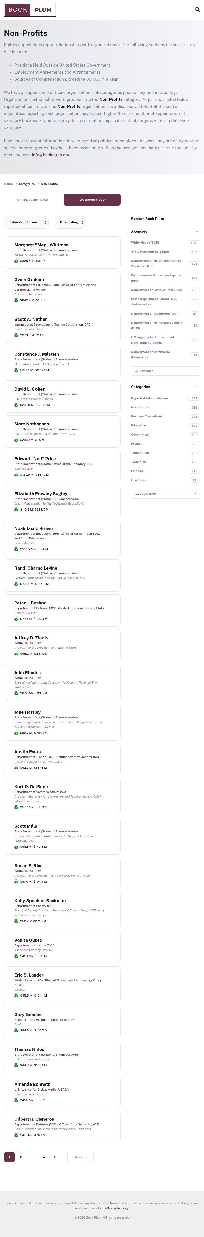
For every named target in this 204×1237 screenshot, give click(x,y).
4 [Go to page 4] (44, 1157)
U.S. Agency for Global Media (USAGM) (42, 1089)
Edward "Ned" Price (35, 458)
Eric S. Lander (29, 975)
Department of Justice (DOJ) (34, 945)
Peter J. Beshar (30, 602)
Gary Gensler (28, 1014)
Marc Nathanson (31, 423)
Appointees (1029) (92, 199)
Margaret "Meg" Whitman (41, 244)
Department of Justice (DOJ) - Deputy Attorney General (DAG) (57, 757)
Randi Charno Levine (35, 568)
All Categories (145, 493)
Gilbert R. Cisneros (34, 1119)
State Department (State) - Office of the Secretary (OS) (53, 464)
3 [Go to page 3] (32, 1157)
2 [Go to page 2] (21, 1157)
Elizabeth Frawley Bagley (40, 493)
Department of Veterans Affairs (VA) (40, 792)
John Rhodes (27, 672)
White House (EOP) (28, 643)
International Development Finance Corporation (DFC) (53, 324)
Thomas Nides (29, 1049)
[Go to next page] (80, 1157)
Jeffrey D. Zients (31, 637)
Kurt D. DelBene (31, 786)
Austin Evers (27, 751)
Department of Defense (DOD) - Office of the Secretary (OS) (56, 1124)
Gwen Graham (29, 279)
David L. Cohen (29, 389)
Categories (140, 387)
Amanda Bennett (32, 1084)
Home (8, 184)
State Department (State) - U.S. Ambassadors (46, 250)
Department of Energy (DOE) (34, 906)
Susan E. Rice (28, 865)
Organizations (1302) (32, 199)
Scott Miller (26, 826)
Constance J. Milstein (36, 354)
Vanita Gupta (28, 940)
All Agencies (143, 371)
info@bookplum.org (51, 154)
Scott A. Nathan (31, 319)
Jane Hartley (27, 712)
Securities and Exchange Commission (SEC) (45, 1020)
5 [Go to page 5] (55, 1157)
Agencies (139, 231)
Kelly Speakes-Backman (40, 900)
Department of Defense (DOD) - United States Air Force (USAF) (59, 608)
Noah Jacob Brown (33, 528)
